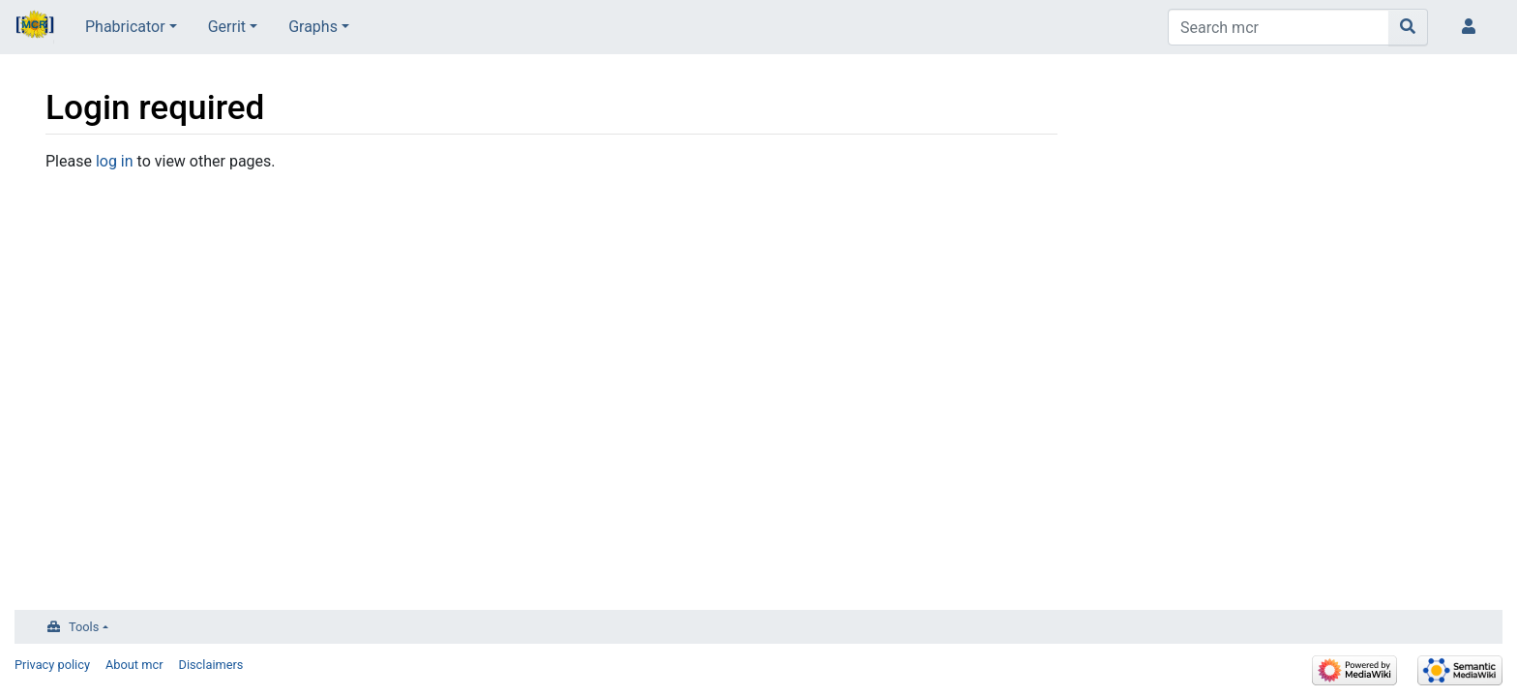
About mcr (134, 664)
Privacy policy (52, 664)
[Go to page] (1408, 27)
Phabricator (125, 26)
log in (115, 161)
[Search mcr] (1278, 27)
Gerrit (227, 26)
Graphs (313, 26)
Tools (84, 627)
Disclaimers (211, 664)
